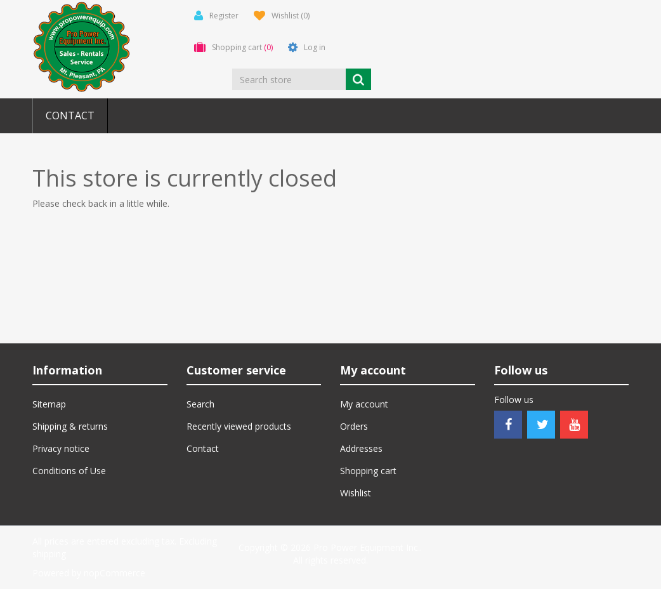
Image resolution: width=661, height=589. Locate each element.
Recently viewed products (239, 426)
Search (200, 404)
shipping (49, 554)
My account (364, 404)
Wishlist (355, 493)
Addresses (361, 448)
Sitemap (49, 404)
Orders (354, 426)
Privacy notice (60, 448)
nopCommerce (114, 573)
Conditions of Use (69, 471)
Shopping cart (368, 471)
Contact (70, 115)
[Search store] (289, 79)
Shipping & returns (70, 426)
